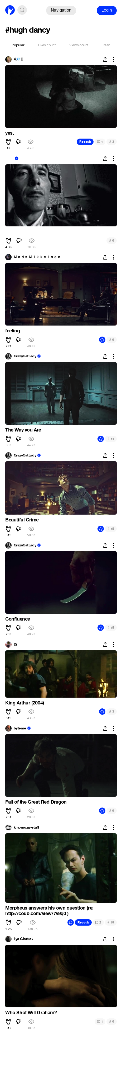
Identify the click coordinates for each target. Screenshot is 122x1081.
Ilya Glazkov (23, 939)
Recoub (85, 142)
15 (111, 528)
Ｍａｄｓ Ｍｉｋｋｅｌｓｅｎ (37, 257)
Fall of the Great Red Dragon (36, 802)
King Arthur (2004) (24, 703)
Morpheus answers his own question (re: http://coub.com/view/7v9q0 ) (49, 911)
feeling (12, 331)
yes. (9, 133)
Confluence (17, 619)
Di (15, 644)
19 (111, 922)
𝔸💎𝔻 (18, 59)
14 (111, 438)
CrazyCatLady (25, 356)
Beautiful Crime (22, 520)
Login (106, 10)
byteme (20, 728)
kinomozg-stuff (26, 827)
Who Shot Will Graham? (31, 1012)
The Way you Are (23, 430)
